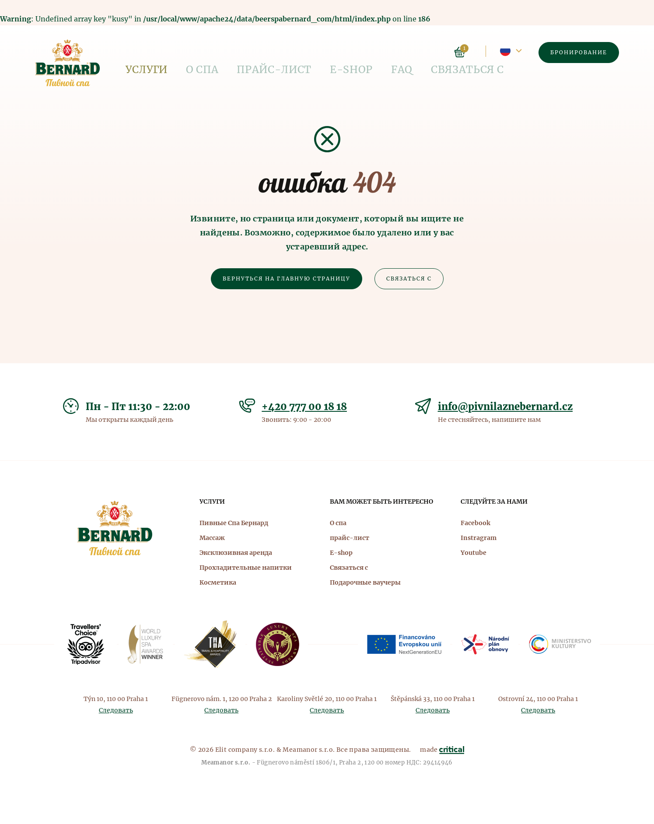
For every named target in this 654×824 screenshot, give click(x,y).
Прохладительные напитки (245, 568)
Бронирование (578, 52)
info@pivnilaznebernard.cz (505, 406)
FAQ (320, 52)
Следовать (116, 710)
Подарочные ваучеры (365, 582)
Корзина (460, 52)
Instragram (479, 538)
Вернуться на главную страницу (286, 278)
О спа (178, 52)
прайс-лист (229, 52)
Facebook (475, 523)
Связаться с (367, 52)
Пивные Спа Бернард (233, 523)
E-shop (284, 52)
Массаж (212, 538)
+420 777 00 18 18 (304, 406)
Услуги (138, 52)
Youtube (473, 553)
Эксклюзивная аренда (235, 553)
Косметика (217, 582)
